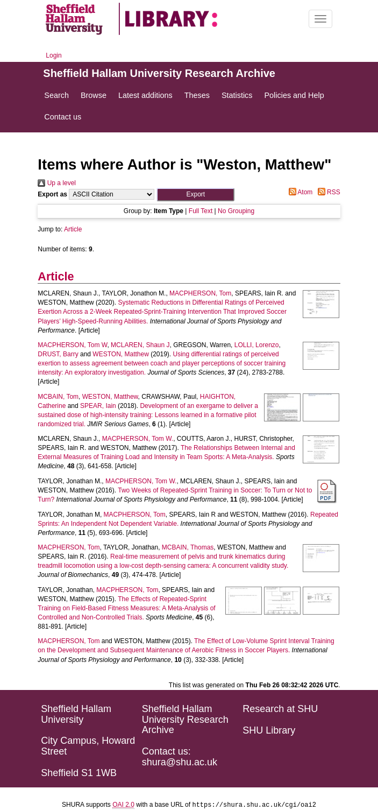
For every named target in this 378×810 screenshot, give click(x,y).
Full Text (200, 211)
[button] (195, 194)
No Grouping (236, 211)
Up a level (57, 183)
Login (53, 55)
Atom (299, 192)
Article (73, 229)
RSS (327, 192)
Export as (52, 194)
